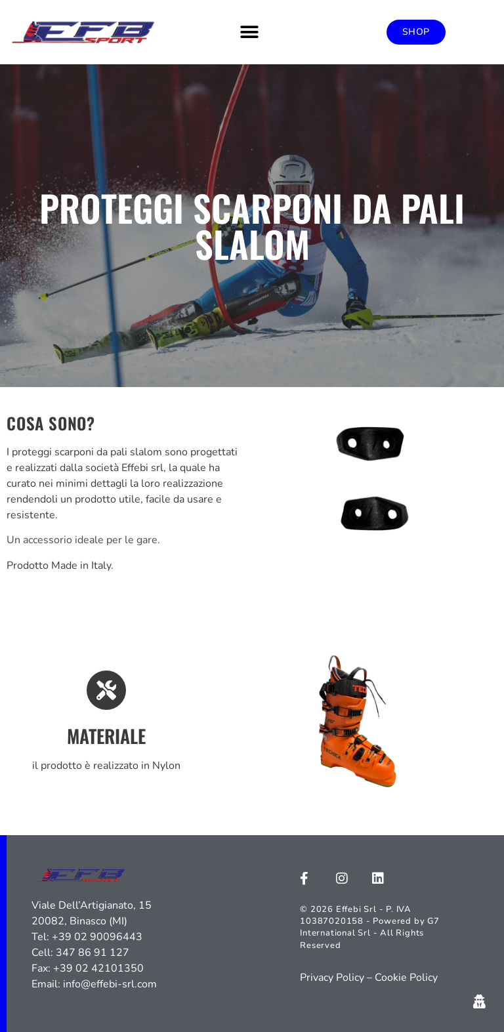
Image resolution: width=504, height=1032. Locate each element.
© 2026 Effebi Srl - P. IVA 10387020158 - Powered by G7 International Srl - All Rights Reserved (370, 927)
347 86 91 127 (92, 952)
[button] (249, 32)
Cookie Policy (406, 977)
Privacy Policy (332, 977)
